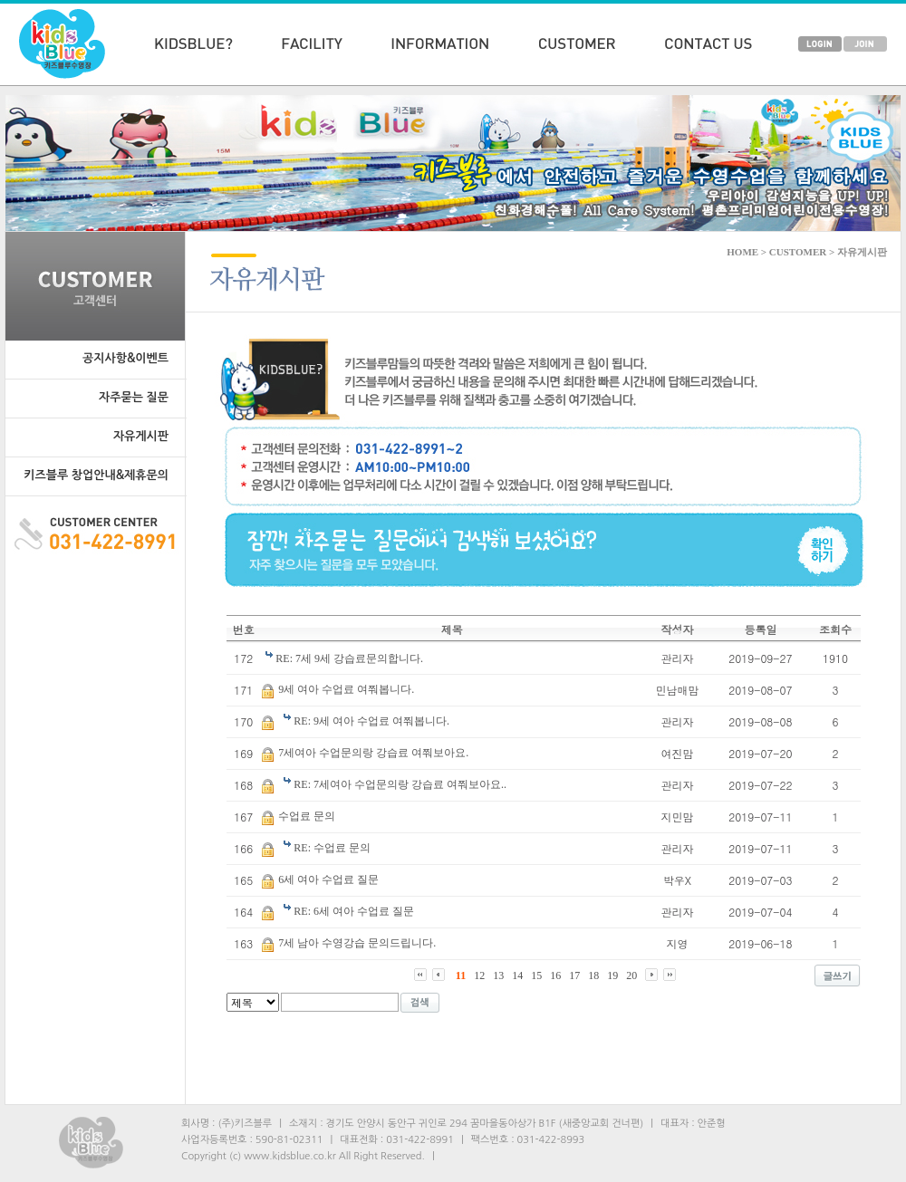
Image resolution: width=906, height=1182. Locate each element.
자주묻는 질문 (134, 397)
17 (574, 975)
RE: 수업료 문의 (332, 847)
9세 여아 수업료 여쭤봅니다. (346, 689)
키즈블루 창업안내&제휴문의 (96, 475)
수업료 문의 (306, 816)
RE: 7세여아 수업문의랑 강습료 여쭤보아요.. (400, 784)
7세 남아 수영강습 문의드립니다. (357, 943)
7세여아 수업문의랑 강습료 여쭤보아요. (373, 752)
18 (593, 975)
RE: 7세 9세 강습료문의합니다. (349, 658)
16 (555, 975)
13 (498, 975)
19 (612, 975)
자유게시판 (141, 436)
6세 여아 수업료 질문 (328, 879)
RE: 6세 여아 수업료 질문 (354, 911)
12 (479, 975)
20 (631, 975)
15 (536, 975)
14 (517, 975)
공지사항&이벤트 (125, 358)
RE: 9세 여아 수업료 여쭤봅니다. (371, 721)
